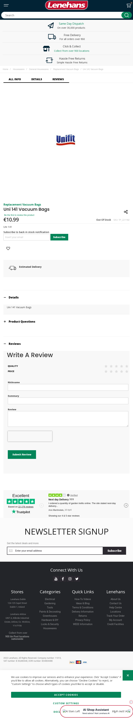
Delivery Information (83, 611)
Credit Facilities (115, 624)
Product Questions (22, 321)
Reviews (15, 344)
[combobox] (66, 15)
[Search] (126, 15)
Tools (50, 607)
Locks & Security (50, 624)
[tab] (66, 297)
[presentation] (30, 436)
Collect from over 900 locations (71, 50)
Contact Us (116, 603)
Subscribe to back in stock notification (26, 232)
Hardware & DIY (50, 620)
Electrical (50, 599)
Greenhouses (50, 615)
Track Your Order (116, 615)
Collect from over (18, 632)
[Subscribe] (114, 551)
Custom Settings (66, 703)
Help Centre (115, 607)
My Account (115, 620)
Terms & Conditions (82, 607)
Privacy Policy (82, 620)
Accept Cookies (66, 694)
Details (14, 297)
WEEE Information (83, 624)
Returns (83, 615)
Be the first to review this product (19, 215)
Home (5, 69)
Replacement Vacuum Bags (66, 69)
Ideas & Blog (83, 603)
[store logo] (66, 5)
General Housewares (39, 69)
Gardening (49, 603)
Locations (115, 611)
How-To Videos (83, 599)
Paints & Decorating (50, 611)
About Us (116, 599)
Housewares (19, 69)
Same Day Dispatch (71, 24)
